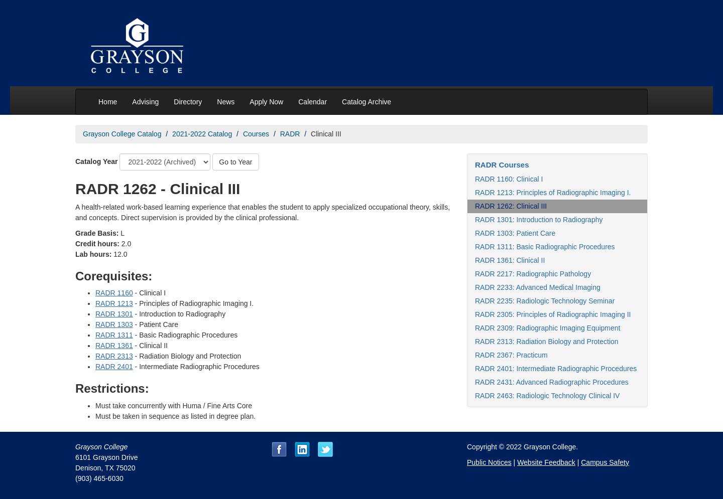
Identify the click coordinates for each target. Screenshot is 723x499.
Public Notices (489, 462)
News (225, 102)
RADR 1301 (114, 314)
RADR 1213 (114, 303)
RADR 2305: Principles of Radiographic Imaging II (553, 314)
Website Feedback (546, 462)
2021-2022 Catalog (202, 134)
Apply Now (266, 102)
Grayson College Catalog (122, 134)
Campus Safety (605, 462)
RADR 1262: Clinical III (511, 206)
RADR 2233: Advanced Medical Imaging (537, 287)
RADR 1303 (114, 324)
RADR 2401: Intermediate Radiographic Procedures (556, 369)
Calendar (312, 102)
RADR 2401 (114, 367)
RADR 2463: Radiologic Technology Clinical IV (547, 396)
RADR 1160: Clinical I (509, 179)
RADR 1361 (114, 346)
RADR (290, 134)
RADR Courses (502, 164)
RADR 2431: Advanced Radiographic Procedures (552, 382)
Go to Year (235, 162)
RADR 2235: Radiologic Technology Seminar (545, 301)
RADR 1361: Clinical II (510, 260)
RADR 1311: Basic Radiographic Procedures (545, 247)
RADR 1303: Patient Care (515, 233)
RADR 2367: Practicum (511, 355)
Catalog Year (96, 161)
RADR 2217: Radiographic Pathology (533, 274)
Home (107, 102)
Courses (256, 134)
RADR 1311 (114, 335)
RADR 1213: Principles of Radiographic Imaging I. (553, 193)
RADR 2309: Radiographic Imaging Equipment (548, 328)
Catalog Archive (366, 102)
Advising (145, 102)
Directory (188, 102)
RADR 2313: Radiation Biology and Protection (547, 342)
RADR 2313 (114, 356)
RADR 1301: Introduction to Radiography (538, 220)
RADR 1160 (114, 293)
